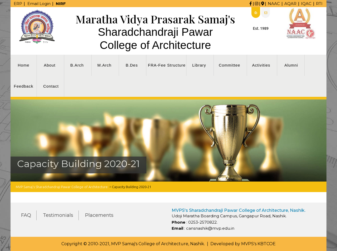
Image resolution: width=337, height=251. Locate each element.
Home (23, 65)
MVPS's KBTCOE (258, 243)
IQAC (306, 3)
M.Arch (104, 65)
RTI (319, 3)
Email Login (39, 3)
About (49, 65)
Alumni (291, 65)
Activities (261, 65)
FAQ (26, 215)
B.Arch (77, 65)
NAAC (274, 3)
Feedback (23, 86)
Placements (99, 215)
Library (199, 65)
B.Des (132, 65)
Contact (51, 86)
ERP (18, 3)
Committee (229, 65)
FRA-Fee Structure (167, 65)
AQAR (290, 3)
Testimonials (58, 215)
